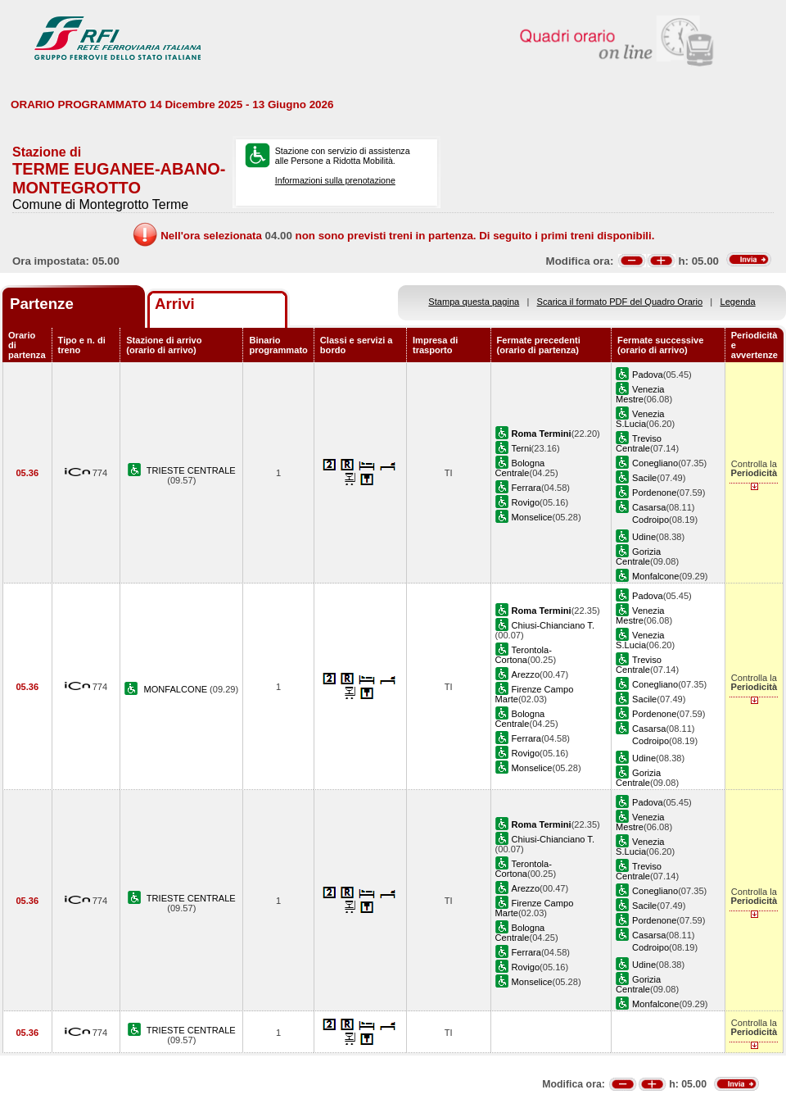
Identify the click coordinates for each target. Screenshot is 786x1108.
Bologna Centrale (520, 468)
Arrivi (175, 303)
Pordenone (654, 492)
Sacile (644, 478)
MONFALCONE (176, 689)
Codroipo (650, 519)
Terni (521, 448)
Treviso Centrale (639, 443)
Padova (647, 374)
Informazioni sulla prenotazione (335, 180)
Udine (644, 537)
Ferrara (526, 488)
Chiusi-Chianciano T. (553, 625)
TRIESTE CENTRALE (191, 470)
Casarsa (649, 507)
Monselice (532, 517)
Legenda (738, 302)
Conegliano (655, 463)
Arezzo (526, 674)
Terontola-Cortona (523, 655)
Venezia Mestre (640, 394)
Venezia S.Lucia (640, 419)
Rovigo (526, 502)
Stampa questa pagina (473, 302)
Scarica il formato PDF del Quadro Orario (620, 302)
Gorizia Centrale (638, 556)
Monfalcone (655, 576)
